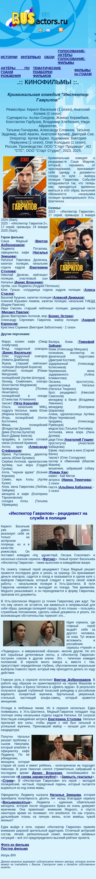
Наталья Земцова (65, 795)
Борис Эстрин (61, 316)
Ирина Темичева (76, 480)
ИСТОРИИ (9, 57)
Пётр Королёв (26, 403)
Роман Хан (59, 472)
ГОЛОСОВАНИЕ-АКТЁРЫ (72, 53)
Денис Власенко (28, 282)
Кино (37, 16)
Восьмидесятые (16, 802)
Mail (48, 30)
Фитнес (49, 559)
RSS (61, 30)
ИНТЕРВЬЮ (31, 57)
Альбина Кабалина (75, 487)
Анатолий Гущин (79, 439)
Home (40, 30)
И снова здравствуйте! (37, 777)
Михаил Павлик (15, 312)
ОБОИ (49, 57)
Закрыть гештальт (76, 777)
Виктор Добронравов (72, 680)
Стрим (8, 780)
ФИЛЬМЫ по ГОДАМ (83, 72)
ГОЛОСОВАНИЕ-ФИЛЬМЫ (72, 61)
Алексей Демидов (68, 297)
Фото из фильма (15, 845)
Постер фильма (14, 848)
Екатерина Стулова (64, 719)
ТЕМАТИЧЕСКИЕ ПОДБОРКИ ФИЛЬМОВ (47, 72)
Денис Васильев (17, 352)
